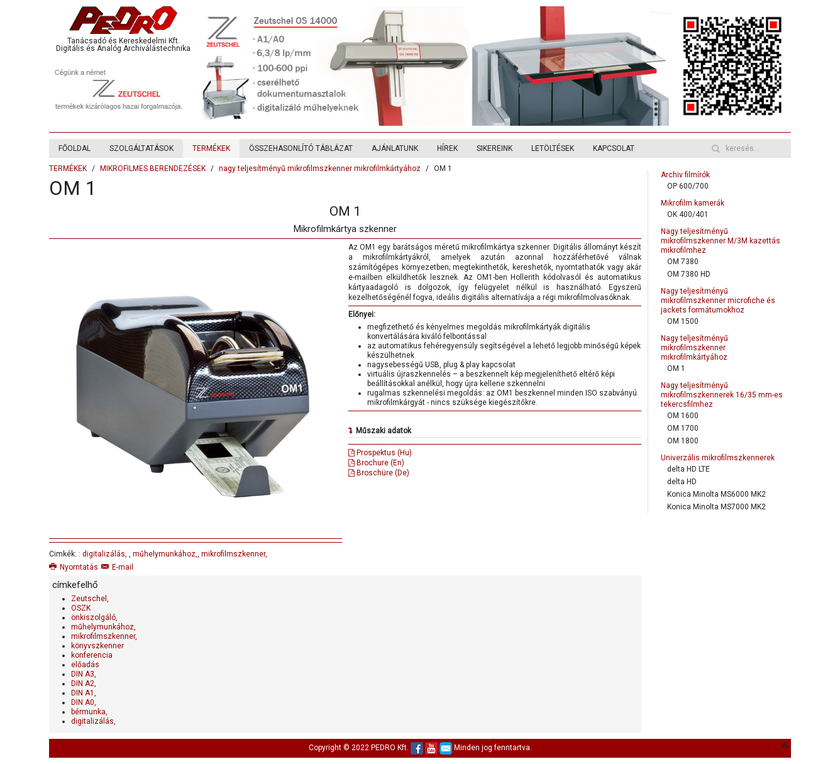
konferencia (92, 655)
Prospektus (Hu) (380, 452)
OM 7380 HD (688, 274)
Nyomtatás (73, 567)
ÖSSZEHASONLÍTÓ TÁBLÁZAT (301, 148)
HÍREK (447, 148)
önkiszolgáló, (94, 617)
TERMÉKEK (211, 148)
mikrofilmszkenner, (234, 554)
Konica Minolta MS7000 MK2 (716, 506)
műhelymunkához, (165, 554)
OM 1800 (683, 440)
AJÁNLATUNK (395, 148)
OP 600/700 (688, 186)
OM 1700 (683, 428)
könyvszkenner (97, 645)
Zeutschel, (90, 598)
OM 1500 (683, 321)
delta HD (682, 481)
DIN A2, (83, 683)
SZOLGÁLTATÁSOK (141, 148)
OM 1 (676, 368)
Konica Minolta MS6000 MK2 (716, 494)
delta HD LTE (688, 469)
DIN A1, (83, 693)
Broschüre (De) (378, 472)
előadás (85, 664)
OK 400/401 (688, 214)
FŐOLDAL (74, 148)
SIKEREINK (494, 148)
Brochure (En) (376, 462)
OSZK (81, 608)
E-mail (117, 567)
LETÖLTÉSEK (552, 148)
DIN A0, (83, 702)
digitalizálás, (105, 554)
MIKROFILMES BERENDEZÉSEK (153, 168)
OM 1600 (683, 415)
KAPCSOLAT (613, 148)
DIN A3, (83, 674)
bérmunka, (89, 711)
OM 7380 (683, 261)
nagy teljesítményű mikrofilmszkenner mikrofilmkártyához (320, 168)
